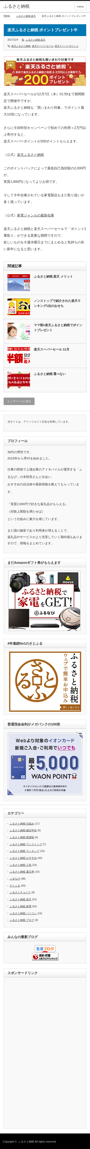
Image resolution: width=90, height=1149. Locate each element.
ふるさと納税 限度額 (22, 837)
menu (80, 6)
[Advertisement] (45, 1053)
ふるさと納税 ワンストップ (26, 844)
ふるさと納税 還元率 (22, 871)
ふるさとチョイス (20, 892)
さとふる (15, 885)
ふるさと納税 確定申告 (23, 830)
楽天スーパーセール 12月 (51, 349)
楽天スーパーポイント (67, 46)
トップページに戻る (19, 401)
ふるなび (15, 878)
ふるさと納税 (17, 6)
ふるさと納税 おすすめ (23, 858)
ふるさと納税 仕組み (22, 823)
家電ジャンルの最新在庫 (35, 215)
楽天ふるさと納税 (20, 46)
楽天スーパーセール (43, 46)
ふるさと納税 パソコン (23, 913)
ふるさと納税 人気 (20, 864)
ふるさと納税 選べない (50, 374)
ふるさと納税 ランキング (24, 851)
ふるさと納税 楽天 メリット (53, 276)
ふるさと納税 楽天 (26, 16)
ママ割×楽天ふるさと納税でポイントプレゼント (58, 327)
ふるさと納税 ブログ (22, 920)
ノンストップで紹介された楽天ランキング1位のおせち (57, 303)
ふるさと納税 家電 (20, 906)
